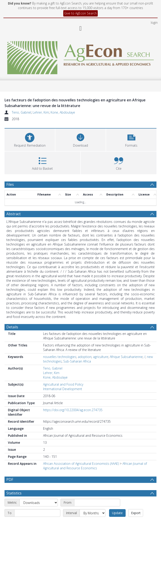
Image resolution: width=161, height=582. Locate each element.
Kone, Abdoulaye (63, 112)
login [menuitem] (154, 22)
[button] (131, 139)
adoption (84, 357)
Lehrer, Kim (41, 112)
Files (10, 184)
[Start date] (97, 502)
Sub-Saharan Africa (77, 361)
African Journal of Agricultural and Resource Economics (95, 465)
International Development (62, 389)
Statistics (14, 493)
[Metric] (39, 502)
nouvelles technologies (59, 357)
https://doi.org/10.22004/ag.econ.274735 (72, 410)
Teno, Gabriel (21, 112)
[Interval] (92, 513)
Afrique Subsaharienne (126, 357)
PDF (9, 479)
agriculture (100, 357)
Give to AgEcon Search (80, 13)
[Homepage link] (80, 56)
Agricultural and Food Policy (63, 384)
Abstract (13, 213)
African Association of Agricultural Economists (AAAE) (81, 463)
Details (12, 326)
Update (117, 513)
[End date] (37, 513)
